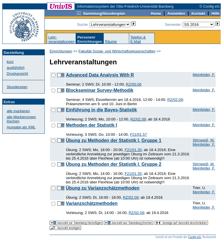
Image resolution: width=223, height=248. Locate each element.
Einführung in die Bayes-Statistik (101, 109)
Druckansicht (17, 73)
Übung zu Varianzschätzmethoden (102, 188)
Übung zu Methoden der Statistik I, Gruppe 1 (113, 140)
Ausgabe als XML (21, 127)
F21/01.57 (138, 134)
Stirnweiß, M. (204, 140)
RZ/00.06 (133, 84)
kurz (10, 62)
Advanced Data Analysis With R (100, 75)
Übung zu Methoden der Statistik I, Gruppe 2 (113, 164)
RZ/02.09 (175, 99)
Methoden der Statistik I (91, 125)
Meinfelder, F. (204, 75)
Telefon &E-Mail (138, 39)
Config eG (194, 237)
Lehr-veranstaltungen (61, 39)
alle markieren (18, 111)
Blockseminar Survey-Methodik (99, 90)
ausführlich (16, 67)
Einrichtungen (61, 51)
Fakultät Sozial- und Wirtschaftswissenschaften (117, 51)
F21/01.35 (133, 150)
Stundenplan (17, 87)
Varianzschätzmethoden (91, 203)
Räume (111, 41)
